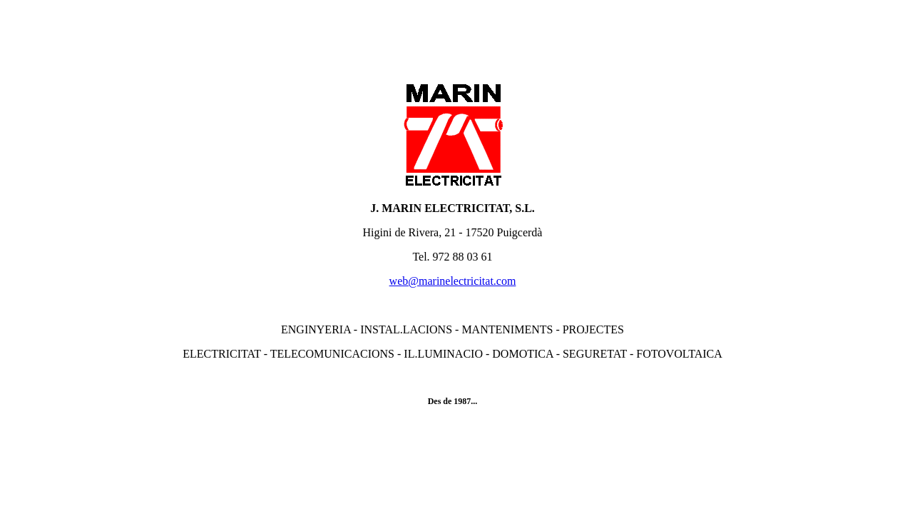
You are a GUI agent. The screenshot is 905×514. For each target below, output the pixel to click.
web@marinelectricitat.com (452, 281)
